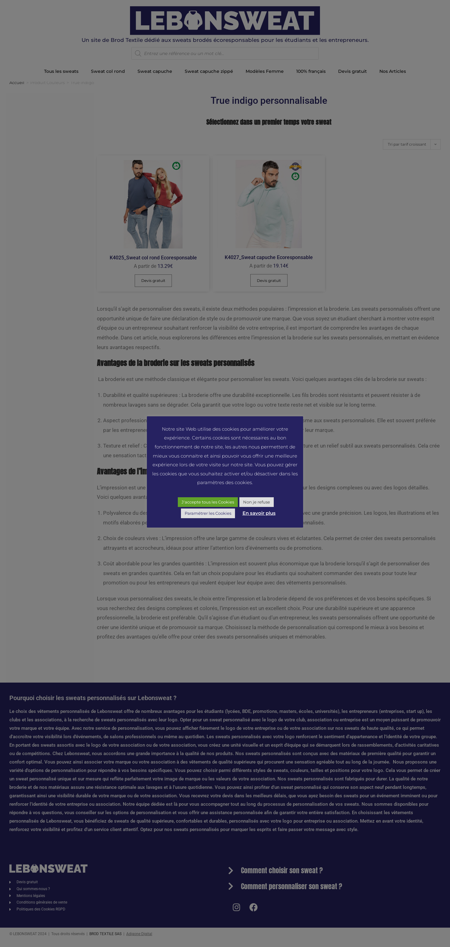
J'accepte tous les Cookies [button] (208, 501)
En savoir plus (259, 513)
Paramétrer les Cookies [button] (208, 513)
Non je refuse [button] (256, 501)
